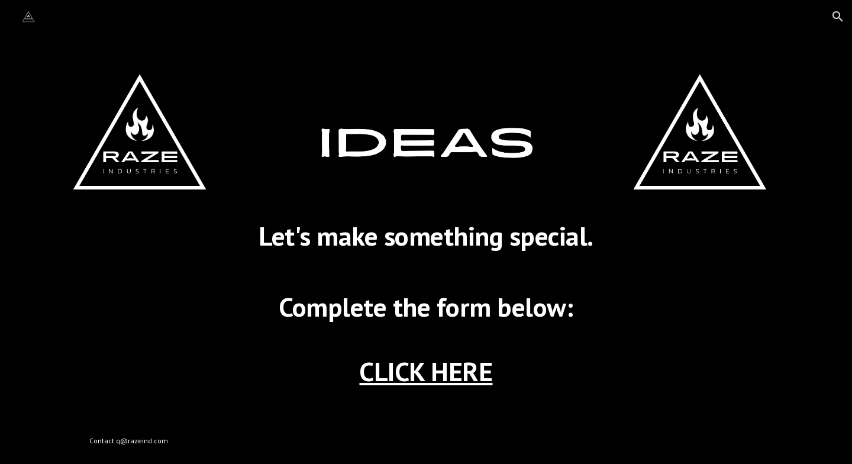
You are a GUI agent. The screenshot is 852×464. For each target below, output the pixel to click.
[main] (426, 309)
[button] (838, 16)
